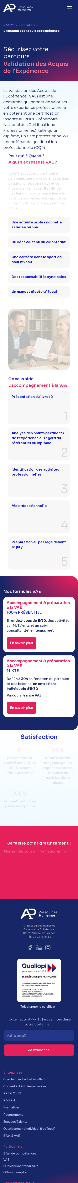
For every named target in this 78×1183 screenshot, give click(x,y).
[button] (70, 8)
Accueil (8, 25)
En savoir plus (21, 643)
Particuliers (27, 25)
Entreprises (12, 1072)
